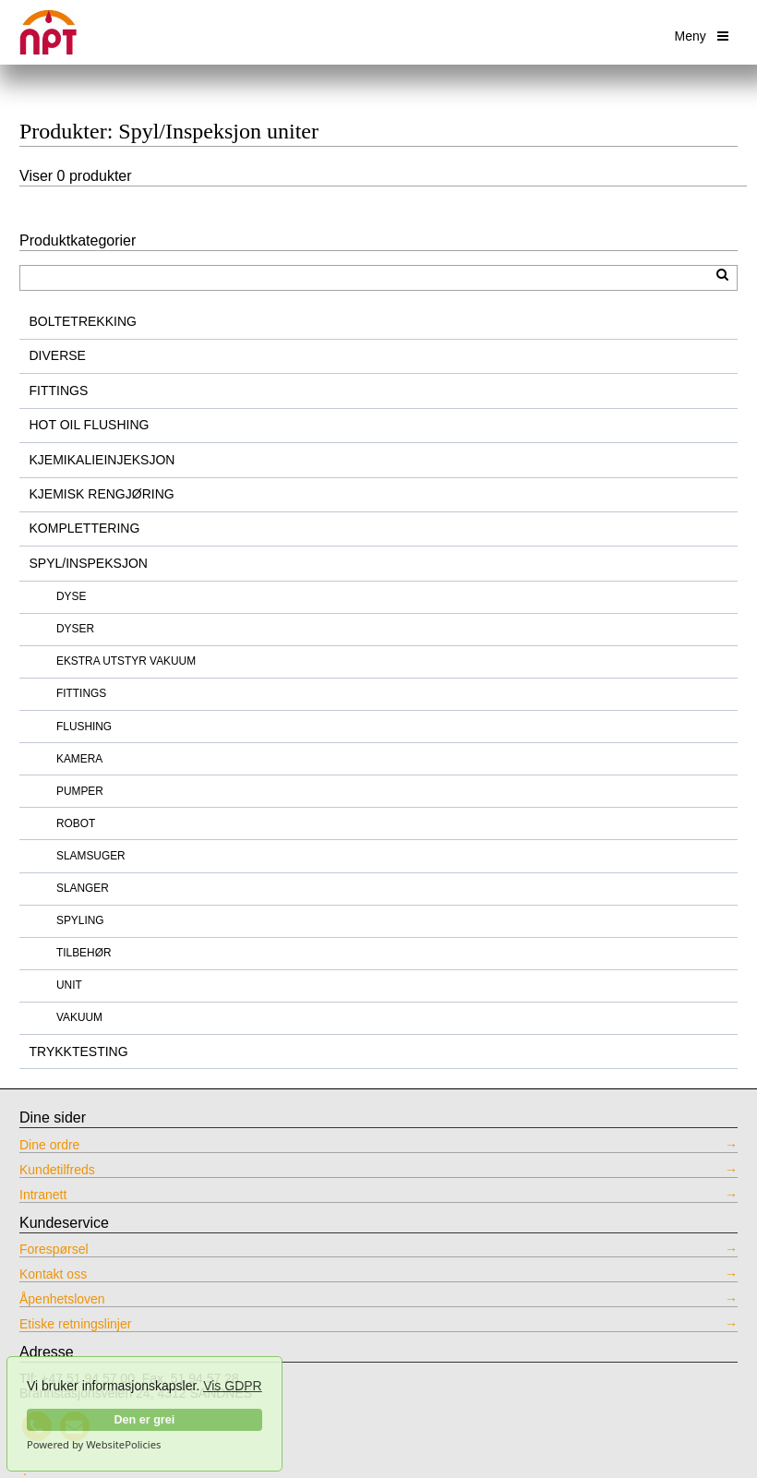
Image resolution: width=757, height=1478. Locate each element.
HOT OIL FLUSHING (90, 424)
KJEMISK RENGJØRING (102, 494)
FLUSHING (84, 726)
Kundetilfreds (57, 1170)
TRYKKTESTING (79, 1051)
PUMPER (79, 791)
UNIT (69, 985)
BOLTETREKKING (83, 321)
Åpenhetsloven (62, 1299)
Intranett (42, 1195)
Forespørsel (54, 1249)
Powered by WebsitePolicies (94, 1444)
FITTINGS (59, 390)
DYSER (75, 628)
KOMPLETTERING (85, 528)
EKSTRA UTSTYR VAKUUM (126, 661)
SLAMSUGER (91, 855)
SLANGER (82, 888)
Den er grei (144, 1419)
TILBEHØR (83, 952)
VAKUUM (79, 1017)
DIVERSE (58, 355)
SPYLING (80, 920)
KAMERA (79, 758)
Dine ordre (49, 1145)
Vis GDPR (232, 1385)
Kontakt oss (53, 1274)
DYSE (71, 596)
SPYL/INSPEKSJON (89, 563)
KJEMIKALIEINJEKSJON (102, 459)
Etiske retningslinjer (75, 1324)
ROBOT (75, 823)
